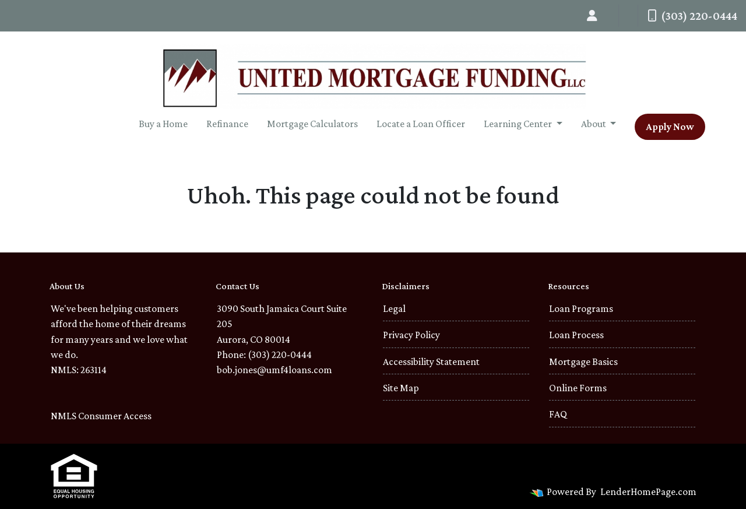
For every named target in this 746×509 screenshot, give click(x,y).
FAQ (558, 414)
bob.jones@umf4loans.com (274, 369)
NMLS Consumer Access (101, 416)
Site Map (401, 388)
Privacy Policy (411, 334)
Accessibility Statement (431, 361)
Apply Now (670, 126)
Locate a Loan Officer (420, 123)
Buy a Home (163, 123)
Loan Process (576, 334)
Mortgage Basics (583, 361)
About (594, 123)
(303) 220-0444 (692, 15)
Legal (394, 308)
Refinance (227, 123)
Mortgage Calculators (312, 123)
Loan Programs (581, 308)
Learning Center (519, 123)
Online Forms (578, 388)
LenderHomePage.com (648, 491)
